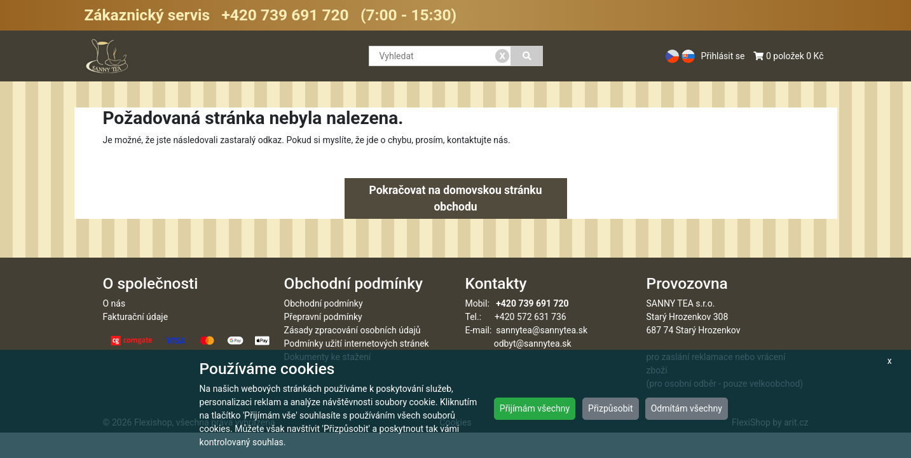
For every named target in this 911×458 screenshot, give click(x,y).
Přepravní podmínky (323, 317)
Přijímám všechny (535, 408)
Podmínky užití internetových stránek (356, 343)
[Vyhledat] (526, 56)
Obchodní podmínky (323, 303)
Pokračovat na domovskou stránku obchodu (455, 198)
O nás (114, 303)
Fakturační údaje (135, 317)
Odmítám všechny (686, 408)
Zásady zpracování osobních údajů (352, 330)
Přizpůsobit (610, 408)
